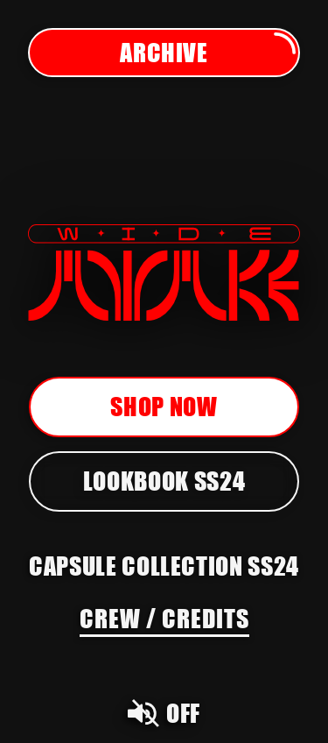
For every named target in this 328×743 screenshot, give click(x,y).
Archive (209, 52)
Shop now (163, 406)
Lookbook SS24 (164, 480)
